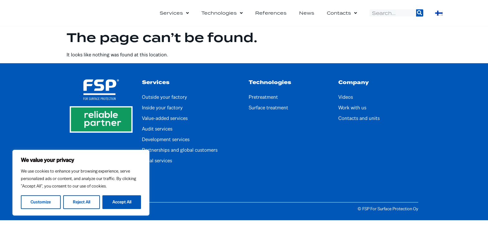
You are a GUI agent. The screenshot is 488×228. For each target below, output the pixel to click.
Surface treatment (268, 115)
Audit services (157, 137)
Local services (157, 168)
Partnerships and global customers (180, 158)
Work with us (352, 115)
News (306, 17)
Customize (40, 202)
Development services (166, 147)
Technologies (222, 17)
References (271, 17)
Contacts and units (359, 126)
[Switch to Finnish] (439, 17)
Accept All (121, 202)
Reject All (81, 202)
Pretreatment (263, 105)
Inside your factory (162, 115)
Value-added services (165, 126)
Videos (345, 105)
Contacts (342, 17)
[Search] (419, 17)
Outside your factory (164, 105)
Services (174, 17)
